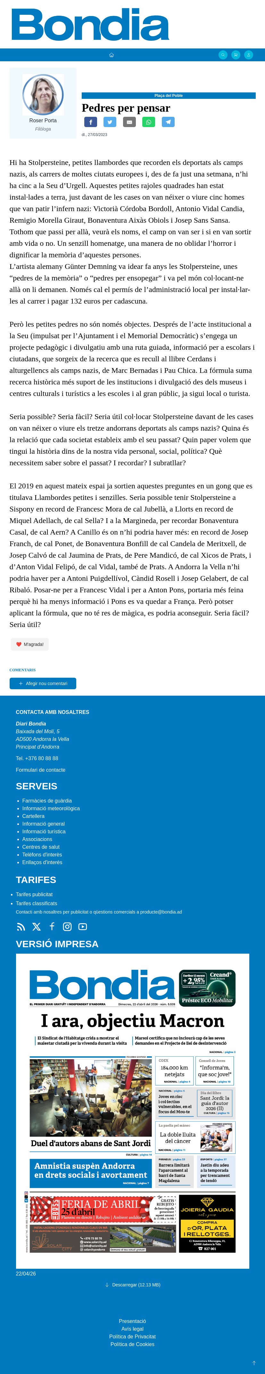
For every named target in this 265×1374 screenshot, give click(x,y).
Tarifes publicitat (34, 894)
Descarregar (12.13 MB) (132, 1284)
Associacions (37, 839)
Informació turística (44, 831)
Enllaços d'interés (42, 862)
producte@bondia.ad (161, 912)
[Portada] (111, 54)
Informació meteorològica (51, 808)
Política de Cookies (132, 1344)
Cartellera (33, 816)
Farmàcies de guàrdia (47, 800)
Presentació (132, 1321)
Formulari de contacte (41, 770)
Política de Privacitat (132, 1336)
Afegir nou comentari (42, 683)
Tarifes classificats (36, 903)
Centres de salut (41, 847)
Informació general (43, 824)
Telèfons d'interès (42, 854)
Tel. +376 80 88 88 (37, 758)
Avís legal (132, 1329)
